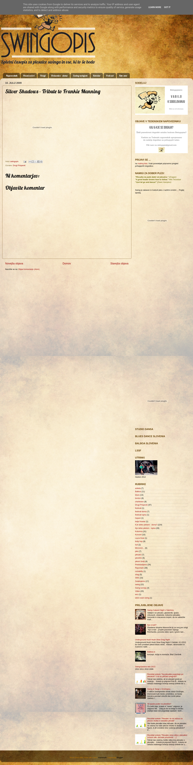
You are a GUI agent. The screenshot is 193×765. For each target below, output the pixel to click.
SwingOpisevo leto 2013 (145, 667)
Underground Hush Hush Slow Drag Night (152, 640)
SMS (137, 578)
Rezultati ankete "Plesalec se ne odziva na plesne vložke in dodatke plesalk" (165, 720)
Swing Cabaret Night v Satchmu (160, 610)
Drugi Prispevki (19, 165)
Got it (167, 7)
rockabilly (139, 571)
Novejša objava (14, 263)
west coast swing (142, 598)
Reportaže (139, 568)
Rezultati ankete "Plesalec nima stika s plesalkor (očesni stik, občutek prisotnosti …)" (167, 736)
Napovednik (12, 75)
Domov (67, 263)
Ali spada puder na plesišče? (159, 704)
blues (137, 495)
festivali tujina (140, 515)
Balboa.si (151, 652)
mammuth (102, 758)
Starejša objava (119, 263)
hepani (138, 518)
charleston (139, 502)
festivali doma (141, 512)
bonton (138, 498)
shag (137, 575)
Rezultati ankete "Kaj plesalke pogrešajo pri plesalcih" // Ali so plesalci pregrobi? (165, 675)
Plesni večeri (28, 75)
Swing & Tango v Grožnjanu (158, 689)
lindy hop (139, 541)
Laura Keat (139, 538)
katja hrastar (140, 521)
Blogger (120, 758)
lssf (136, 545)
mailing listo (143, 164)
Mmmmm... (139, 548)
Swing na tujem (80, 75)
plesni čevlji (140, 561)
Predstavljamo (141, 565)
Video (137, 591)
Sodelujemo (140, 581)
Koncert (138, 535)
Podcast (110, 75)
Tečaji (43, 75)
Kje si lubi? (151, 625)
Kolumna (139, 531)
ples (137, 551)
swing (137, 584)
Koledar (97, 75)
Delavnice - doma (59, 75)
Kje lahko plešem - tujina (145, 528)
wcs (136, 594)
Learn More (154, 7)
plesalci (138, 555)
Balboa (138, 492)
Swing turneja (140, 588)
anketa (138, 488)
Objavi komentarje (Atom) (28, 269)
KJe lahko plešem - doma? (146, 525)
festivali (138, 508)
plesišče (138, 558)
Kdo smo (123, 75)
